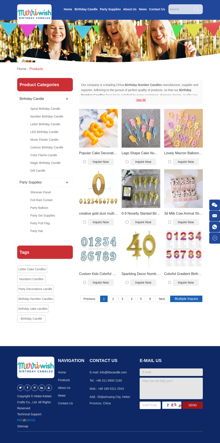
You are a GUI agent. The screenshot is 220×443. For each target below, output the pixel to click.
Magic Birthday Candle (45, 163)
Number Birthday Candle (46, 116)
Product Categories (39, 84)
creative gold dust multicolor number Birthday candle (98, 213)
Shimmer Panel (40, 192)
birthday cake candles (32, 308)
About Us (129, 9)
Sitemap (22, 426)
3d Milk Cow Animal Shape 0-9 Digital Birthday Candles (183, 213)
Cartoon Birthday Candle (46, 147)
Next (162, 299)
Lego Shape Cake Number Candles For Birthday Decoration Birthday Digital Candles (141, 153)
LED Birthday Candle (44, 132)
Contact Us (157, 9)
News (143, 9)
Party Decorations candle (35, 289)
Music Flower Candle (44, 139)
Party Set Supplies (42, 215)
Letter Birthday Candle (45, 124)
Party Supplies (110, 9)
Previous (89, 299)
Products (36, 69)
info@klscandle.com (113, 372)
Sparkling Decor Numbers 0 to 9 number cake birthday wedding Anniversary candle (141, 274)
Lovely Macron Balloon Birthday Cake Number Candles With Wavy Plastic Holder (183, 153)
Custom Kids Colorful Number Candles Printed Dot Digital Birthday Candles (98, 274)
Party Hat (36, 231)
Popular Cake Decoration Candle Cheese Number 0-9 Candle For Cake (98, 153)
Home (68, 9)
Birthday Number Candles (35, 299)
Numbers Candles (31, 279)
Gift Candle (37, 170)
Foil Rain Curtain (41, 200)
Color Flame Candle (43, 155)
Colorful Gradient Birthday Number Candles (183, 274)
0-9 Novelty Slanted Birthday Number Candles (141, 213)
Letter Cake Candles (32, 269)
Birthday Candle (86, 9)
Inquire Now (101, 161)
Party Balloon (39, 207)
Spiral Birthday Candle (45, 108)
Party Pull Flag (40, 223)
